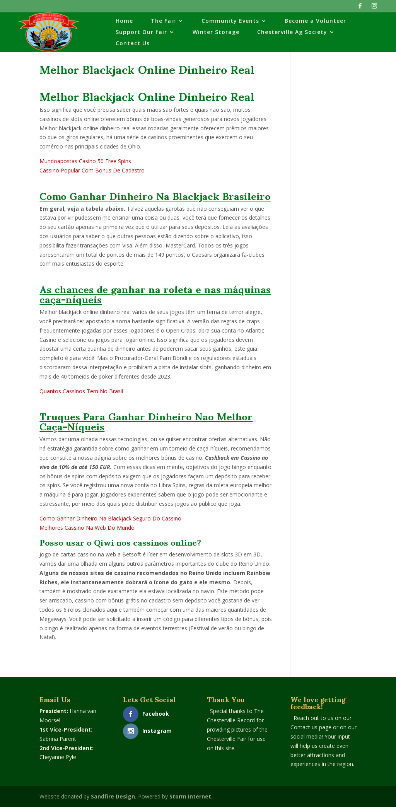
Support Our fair (141, 32)
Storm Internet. (191, 796)
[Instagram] (374, 8)
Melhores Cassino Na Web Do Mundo (87, 527)
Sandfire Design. (114, 796)
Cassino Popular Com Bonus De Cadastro (92, 170)
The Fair (163, 21)
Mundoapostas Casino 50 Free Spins (85, 161)
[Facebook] (360, 8)
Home (124, 21)
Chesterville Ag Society (292, 32)
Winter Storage (216, 32)
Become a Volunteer (315, 21)
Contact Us (133, 44)
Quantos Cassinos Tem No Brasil (81, 391)
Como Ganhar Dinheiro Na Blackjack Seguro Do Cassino (110, 518)
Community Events (230, 21)
